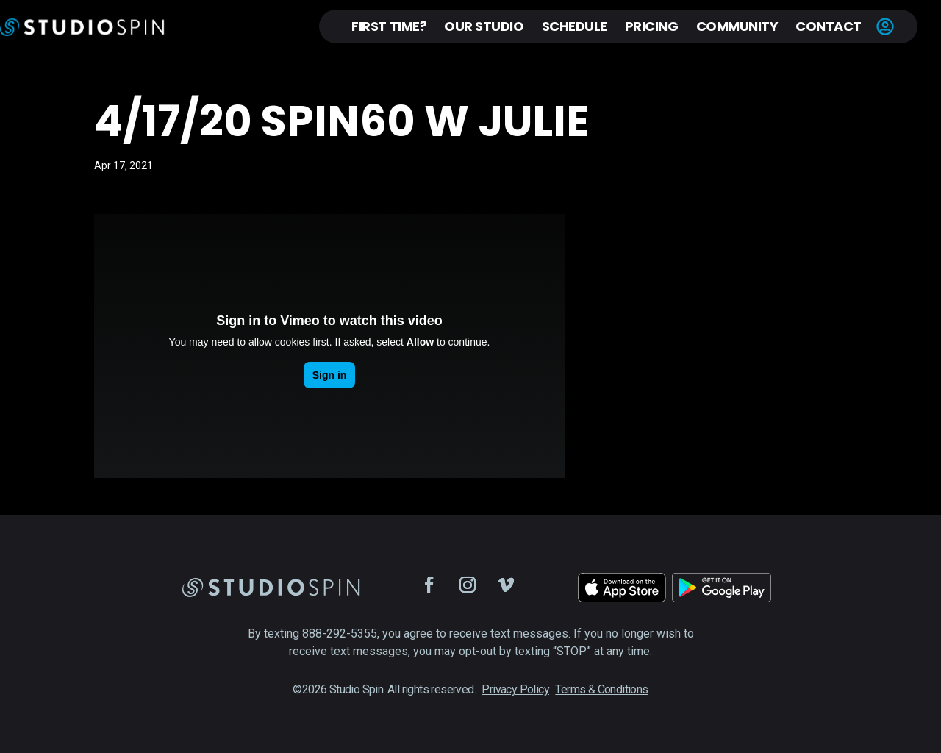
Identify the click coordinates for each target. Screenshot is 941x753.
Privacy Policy (515, 689)
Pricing (652, 26)
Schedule (574, 26)
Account (885, 26)
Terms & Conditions (601, 689)
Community (737, 26)
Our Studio (483, 26)
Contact (828, 26)
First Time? (388, 26)
